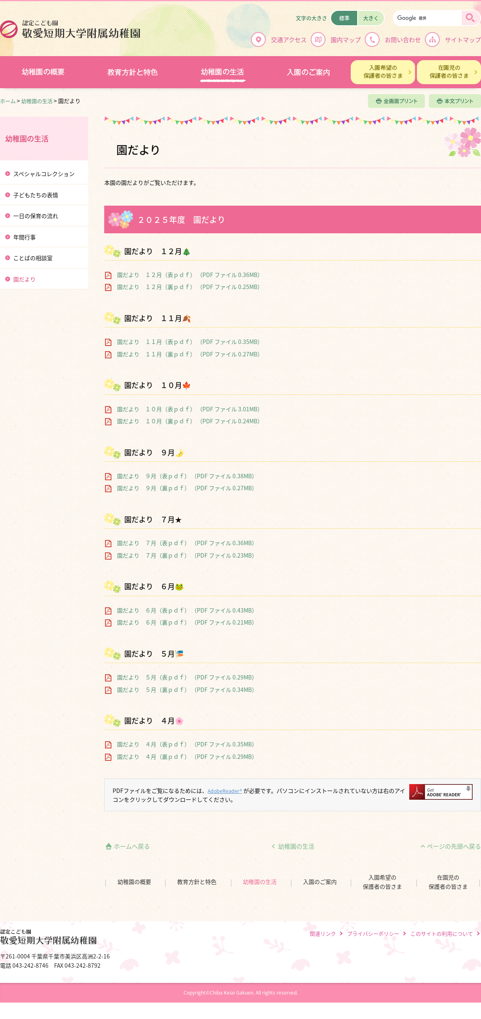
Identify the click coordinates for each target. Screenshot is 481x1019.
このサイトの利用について (441, 933)
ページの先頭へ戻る (454, 846)
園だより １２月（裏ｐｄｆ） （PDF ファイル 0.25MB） (190, 287)
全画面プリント (396, 101)
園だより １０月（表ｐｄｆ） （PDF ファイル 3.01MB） (190, 409)
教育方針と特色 (196, 881)
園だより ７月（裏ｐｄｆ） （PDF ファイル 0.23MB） (187, 555)
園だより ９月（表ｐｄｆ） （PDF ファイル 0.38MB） (187, 476)
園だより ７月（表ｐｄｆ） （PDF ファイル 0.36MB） (187, 543)
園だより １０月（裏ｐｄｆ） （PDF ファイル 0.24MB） (190, 421)
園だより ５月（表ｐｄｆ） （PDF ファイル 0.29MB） (187, 677)
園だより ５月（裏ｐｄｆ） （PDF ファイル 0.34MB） (187, 689)
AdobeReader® (227, 790)
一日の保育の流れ (35, 216)
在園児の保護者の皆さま (448, 882)
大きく (371, 18)
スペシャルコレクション (44, 174)
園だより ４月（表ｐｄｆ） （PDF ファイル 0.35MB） (187, 744)
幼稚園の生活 (37, 101)
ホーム (8, 101)
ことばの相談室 (33, 258)
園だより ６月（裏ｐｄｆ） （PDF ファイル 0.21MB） (187, 622)
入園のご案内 (320, 881)
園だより (24, 279)
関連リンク (323, 933)
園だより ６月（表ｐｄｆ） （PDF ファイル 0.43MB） (187, 610)
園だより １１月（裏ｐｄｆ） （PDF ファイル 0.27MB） (190, 354)
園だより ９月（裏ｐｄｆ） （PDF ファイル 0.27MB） (187, 488)
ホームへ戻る (132, 846)
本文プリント (455, 101)
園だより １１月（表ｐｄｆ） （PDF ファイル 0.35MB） (190, 342)
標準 (344, 18)
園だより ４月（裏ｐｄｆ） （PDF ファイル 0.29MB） (187, 756)
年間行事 (24, 237)
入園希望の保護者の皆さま (382, 882)
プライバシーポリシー (373, 933)
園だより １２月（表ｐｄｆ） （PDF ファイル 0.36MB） (190, 275)
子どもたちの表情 (35, 195)
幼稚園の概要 (134, 881)
